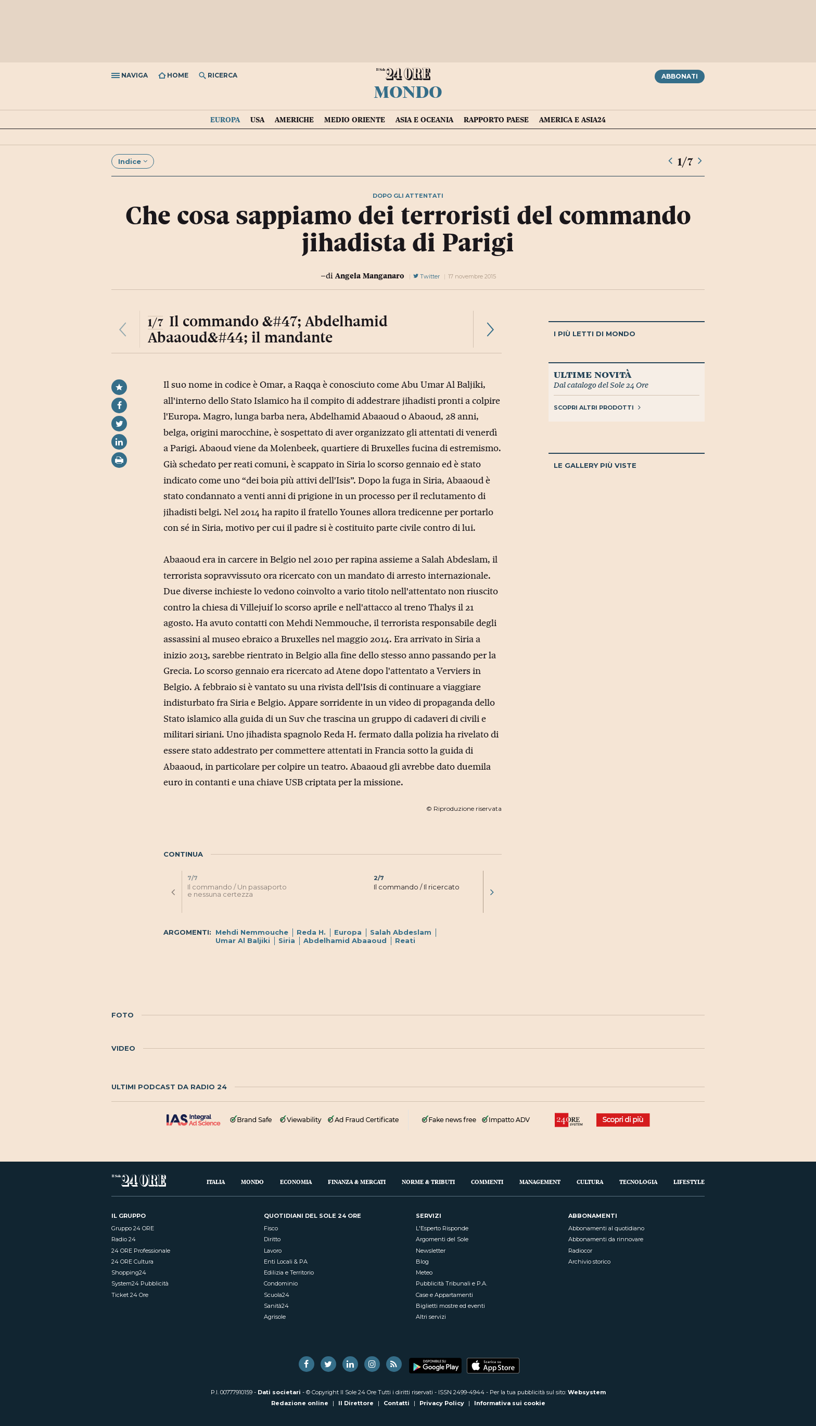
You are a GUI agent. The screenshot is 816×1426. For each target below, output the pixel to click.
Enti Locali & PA (286, 1261)
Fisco (271, 1228)
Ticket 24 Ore (129, 1294)
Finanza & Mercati (357, 1182)
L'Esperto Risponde (442, 1228)
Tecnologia (638, 1182)
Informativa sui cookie (509, 1403)
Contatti (397, 1403)
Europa (225, 119)
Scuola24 (276, 1294)
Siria (286, 940)
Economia (296, 1182)
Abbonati (679, 76)
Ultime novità (592, 374)
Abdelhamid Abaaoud (345, 940)
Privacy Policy (441, 1403)
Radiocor (580, 1250)
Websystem (587, 1392)
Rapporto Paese (496, 119)
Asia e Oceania (424, 119)
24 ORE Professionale (140, 1250)
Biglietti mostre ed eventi (450, 1305)
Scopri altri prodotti (597, 407)
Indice (132, 161)
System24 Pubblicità (140, 1283)
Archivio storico (589, 1261)
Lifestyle (689, 1182)
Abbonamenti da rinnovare (605, 1239)
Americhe (294, 119)
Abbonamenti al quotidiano (606, 1228)
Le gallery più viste (595, 465)
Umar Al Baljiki (242, 940)
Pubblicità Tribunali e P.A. (451, 1283)
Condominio (281, 1283)
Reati (405, 940)
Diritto (272, 1239)
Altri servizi (431, 1316)
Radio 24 (123, 1239)
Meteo (424, 1272)
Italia (216, 1182)
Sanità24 (276, 1305)
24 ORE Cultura (132, 1261)
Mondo (408, 91)
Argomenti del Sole (442, 1239)
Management (539, 1182)
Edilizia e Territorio (289, 1272)
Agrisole (275, 1316)
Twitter (426, 276)
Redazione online (299, 1403)
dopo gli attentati (408, 195)
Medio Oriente (354, 119)
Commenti (487, 1182)
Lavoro (273, 1250)
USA (257, 119)
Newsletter (430, 1250)
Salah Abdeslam (400, 932)
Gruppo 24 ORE (132, 1228)
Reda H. (311, 932)
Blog (422, 1261)
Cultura (590, 1182)
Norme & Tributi (428, 1182)
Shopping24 (128, 1272)
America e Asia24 (572, 119)
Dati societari (279, 1392)
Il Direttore (356, 1403)
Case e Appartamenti (444, 1294)
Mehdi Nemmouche (251, 932)
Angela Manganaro (369, 276)
